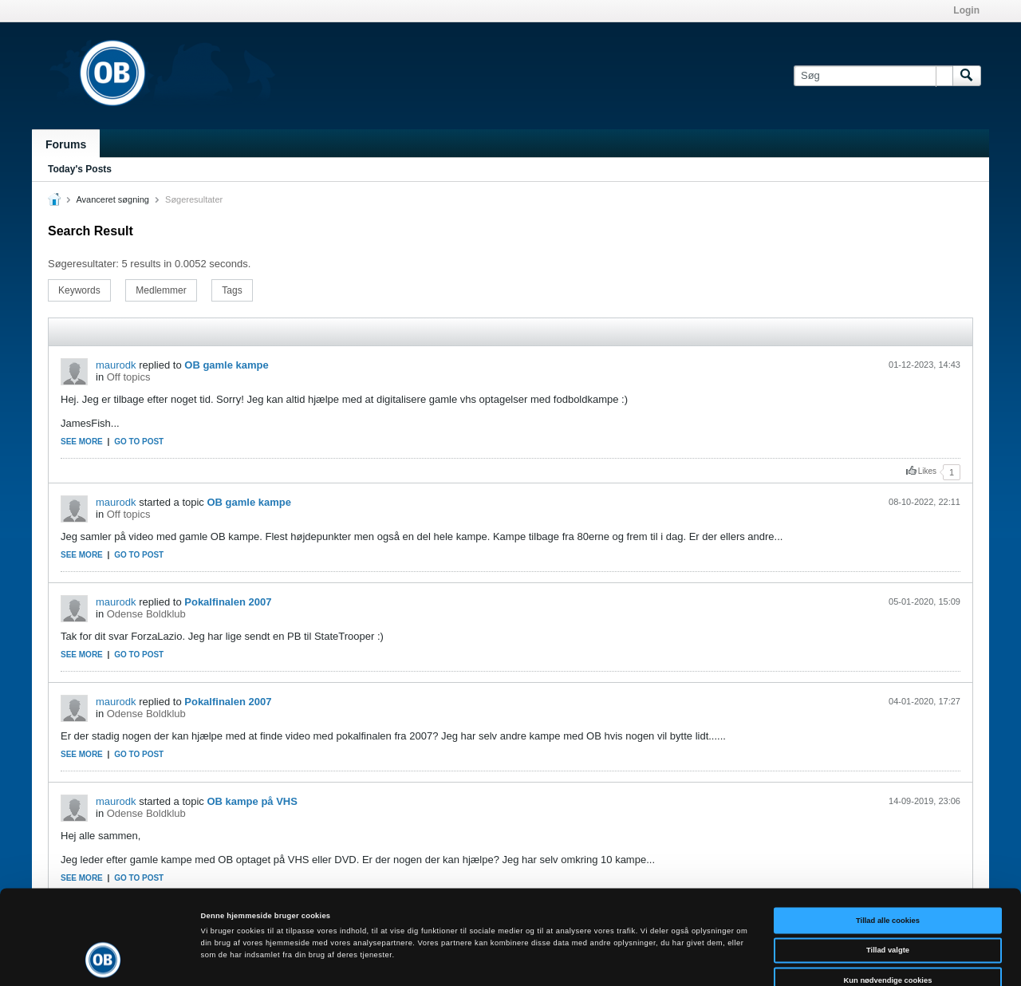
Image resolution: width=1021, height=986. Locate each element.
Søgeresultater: (83, 264)
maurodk (116, 365)
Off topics (129, 377)
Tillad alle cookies (888, 845)
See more (82, 441)
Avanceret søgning (112, 199)
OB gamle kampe (226, 365)
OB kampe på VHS (252, 801)
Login (966, 10)
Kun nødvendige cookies (888, 905)
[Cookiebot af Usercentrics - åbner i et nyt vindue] (103, 959)
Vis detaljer (657, 960)
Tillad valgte (887, 875)
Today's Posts (80, 169)
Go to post (139, 441)
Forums (65, 144)
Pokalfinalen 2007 (227, 602)
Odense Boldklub (146, 614)
